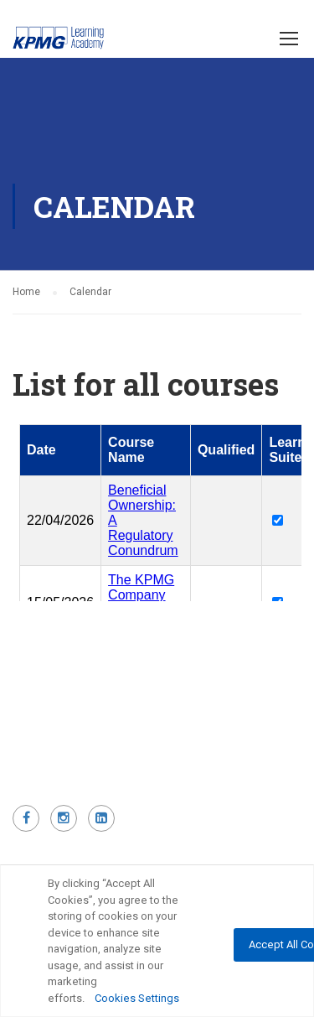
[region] (157, 940)
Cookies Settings (137, 998)
